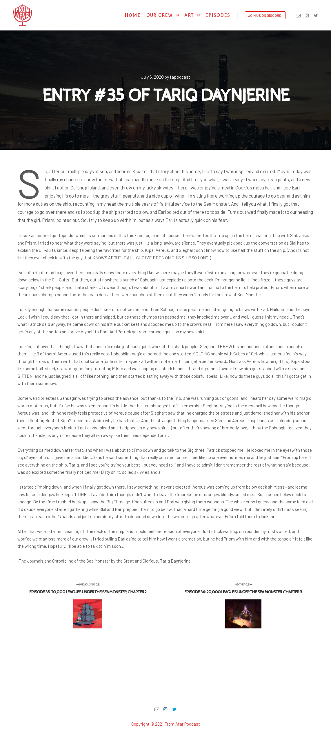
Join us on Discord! (265, 15)
